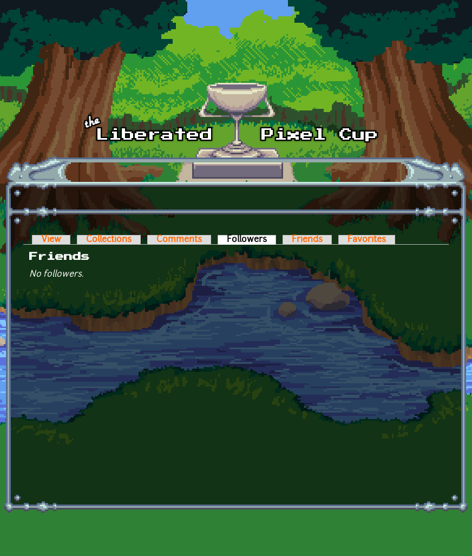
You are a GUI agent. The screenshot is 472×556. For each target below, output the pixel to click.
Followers (251, 240)
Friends (307, 240)
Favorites (367, 240)
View (51, 240)
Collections (109, 240)
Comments (179, 240)
